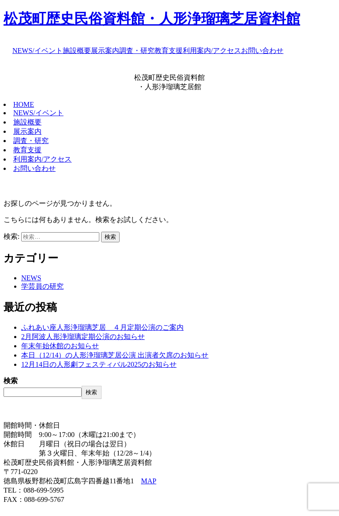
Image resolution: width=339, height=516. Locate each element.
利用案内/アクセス (212, 50)
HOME (23, 104)
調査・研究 (136, 50)
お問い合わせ (262, 50)
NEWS (31, 278)
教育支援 (168, 50)
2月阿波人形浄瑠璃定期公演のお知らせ (83, 336)
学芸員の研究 (42, 286)
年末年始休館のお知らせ (60, 346)
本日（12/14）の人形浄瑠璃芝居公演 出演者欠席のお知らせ (114, 355)
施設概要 (77, 50)
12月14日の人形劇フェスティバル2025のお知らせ (99, 364)
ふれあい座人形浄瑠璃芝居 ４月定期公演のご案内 (102, 327)
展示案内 (105, 50)
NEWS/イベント (37, 50)
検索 (11, 380)
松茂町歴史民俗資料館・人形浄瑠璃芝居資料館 (152, 18)
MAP (148, 481)
